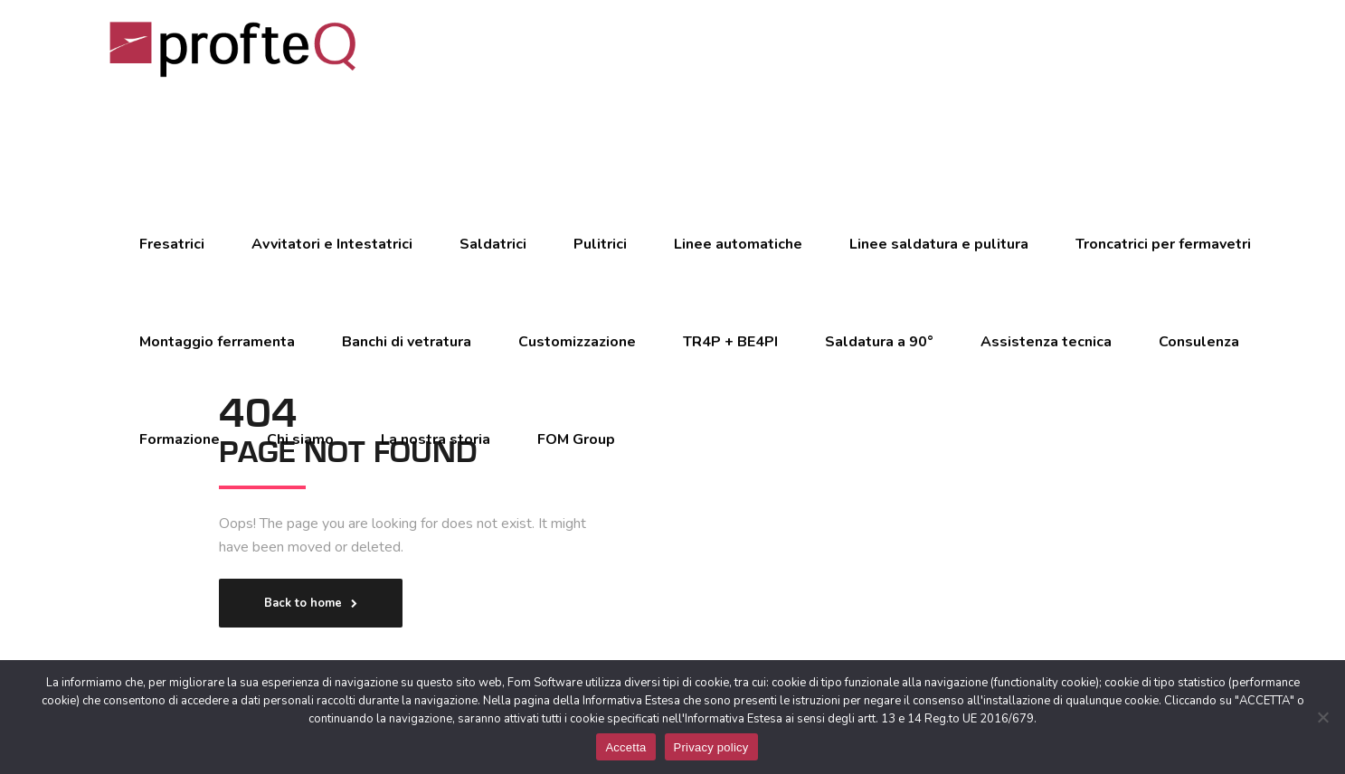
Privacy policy (711, 747)
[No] (1322, 717)
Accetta (625, 747)
